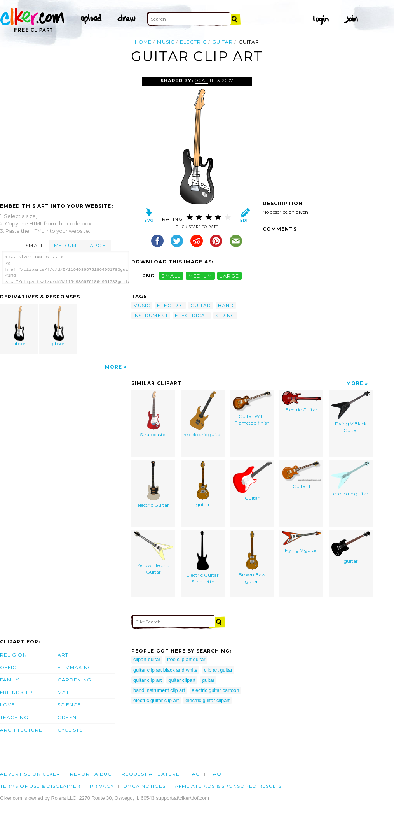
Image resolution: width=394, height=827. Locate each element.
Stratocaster (153, 414)
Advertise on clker (30, 774)
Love (7, 705)
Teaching (14, 717)
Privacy (102, 786)
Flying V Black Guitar (350, 412)
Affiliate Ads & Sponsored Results (228, 786)
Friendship (16, 692)
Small (35, 245)
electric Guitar (153, 484)
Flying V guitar (301, 542)
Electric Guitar (301, 402)
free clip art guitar (186, 659)
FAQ (215, 774)
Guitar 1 (301, 475)
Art (63, 655)
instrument (150, 315)
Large (96, 245)
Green (67, 717)
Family (9, 680)
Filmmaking (75, 667)
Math (65, 692)
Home (143, 42)
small (171, 276)
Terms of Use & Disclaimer (40, 786)
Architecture (21, 730)
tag (194, 774)
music (165, 42)
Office (10, 667)
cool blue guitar (350, 479)
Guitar (252, 481)
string (225, 315)
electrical (192, 315)
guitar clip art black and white (165, 670)
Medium (65, 245)
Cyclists (70, 730)
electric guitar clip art (156, 700)
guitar (222, 42)
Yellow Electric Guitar (153, 553)
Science (69, 705)
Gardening (74, 680)
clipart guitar (146, 659)
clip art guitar (218, 670)
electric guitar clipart (207, 700)
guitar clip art (147, 680)
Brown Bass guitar (252, 557)
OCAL (201, 80)
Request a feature (151, 774)
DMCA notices (144, 786)
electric (193, 42)
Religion (13, 655)
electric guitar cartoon (215, 690)
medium (200, 276)
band (226, 305)
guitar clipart (181, 680)
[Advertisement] (65, 135)
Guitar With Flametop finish (252, 408)
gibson (19, 326)
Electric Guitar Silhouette (203, 558)
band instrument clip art (159, 690)
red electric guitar (202, 414)
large (229, 276)
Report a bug (91, 774)
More (113, 367)
